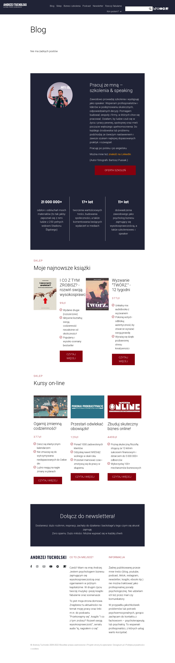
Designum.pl (118, 645)
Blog (52, 6)
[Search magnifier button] (150, 8)
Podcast (87, 6)
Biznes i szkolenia (72, 6)
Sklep (59, 6)
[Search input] (137, 8)
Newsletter (98, 6)
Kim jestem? (114, 11)
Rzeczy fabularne (113, 6)
